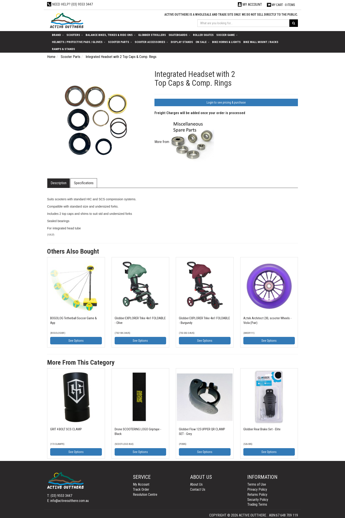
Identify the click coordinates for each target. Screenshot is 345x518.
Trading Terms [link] (257, 504)
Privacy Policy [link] (257, 489)
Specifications (84, 183)
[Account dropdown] (250, 4)
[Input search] (243, 23)
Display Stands (182, 42)
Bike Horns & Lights (226, 42)
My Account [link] (141, 484)
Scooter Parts (120, 42)
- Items (281, 5)
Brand (58, 35)
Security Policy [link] (257, 500)
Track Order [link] (141, 489)
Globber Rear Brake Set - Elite (262, 429)
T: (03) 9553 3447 (59, 496)
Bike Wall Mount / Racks (260, 42)
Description (58, 183)
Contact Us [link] (197, 489)
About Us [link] (196, 484)
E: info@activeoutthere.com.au (68, 501)
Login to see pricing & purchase (226, 102)
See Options (76, 340)
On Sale (202, 42)
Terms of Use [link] (256, 484)
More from (184, 142)
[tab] (58, 183)
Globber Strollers (152, 35)
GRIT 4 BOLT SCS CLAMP (66, 429)
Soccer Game (227, 35)
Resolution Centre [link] (145, 494)
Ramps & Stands (63, 49)
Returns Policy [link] (257, 494)
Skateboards (179, 35)
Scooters (74, 35)
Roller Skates (203, 35)
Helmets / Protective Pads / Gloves (78, 42)
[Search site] (293, 23)
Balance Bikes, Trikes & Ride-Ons (111, 35)
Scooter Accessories (151, 42)
